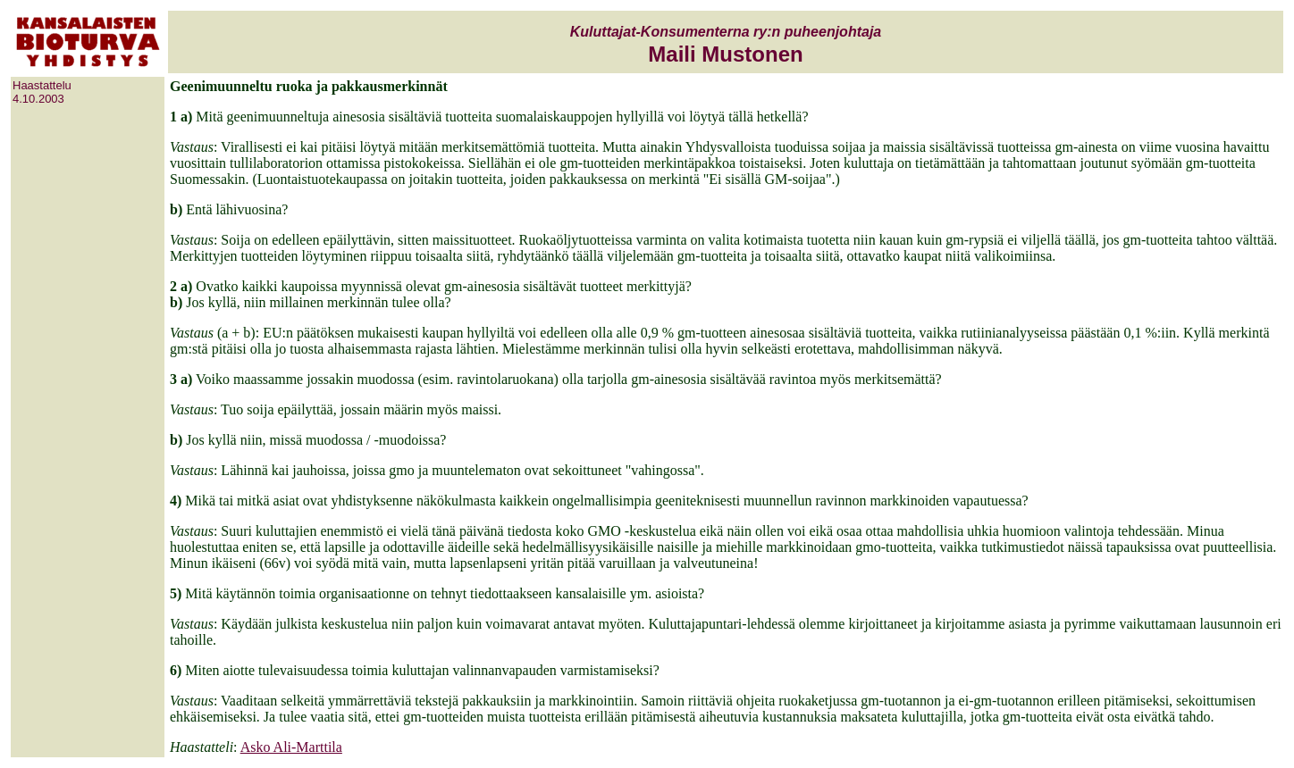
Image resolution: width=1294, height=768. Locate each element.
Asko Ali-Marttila (291, 747)
